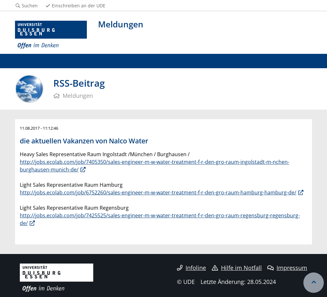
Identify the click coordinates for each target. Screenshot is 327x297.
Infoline (191, 268)
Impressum (287, 268)
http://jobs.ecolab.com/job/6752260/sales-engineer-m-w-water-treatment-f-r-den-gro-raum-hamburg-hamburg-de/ (158, 192)
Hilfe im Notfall (237, 268)
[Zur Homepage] (51, 35)
